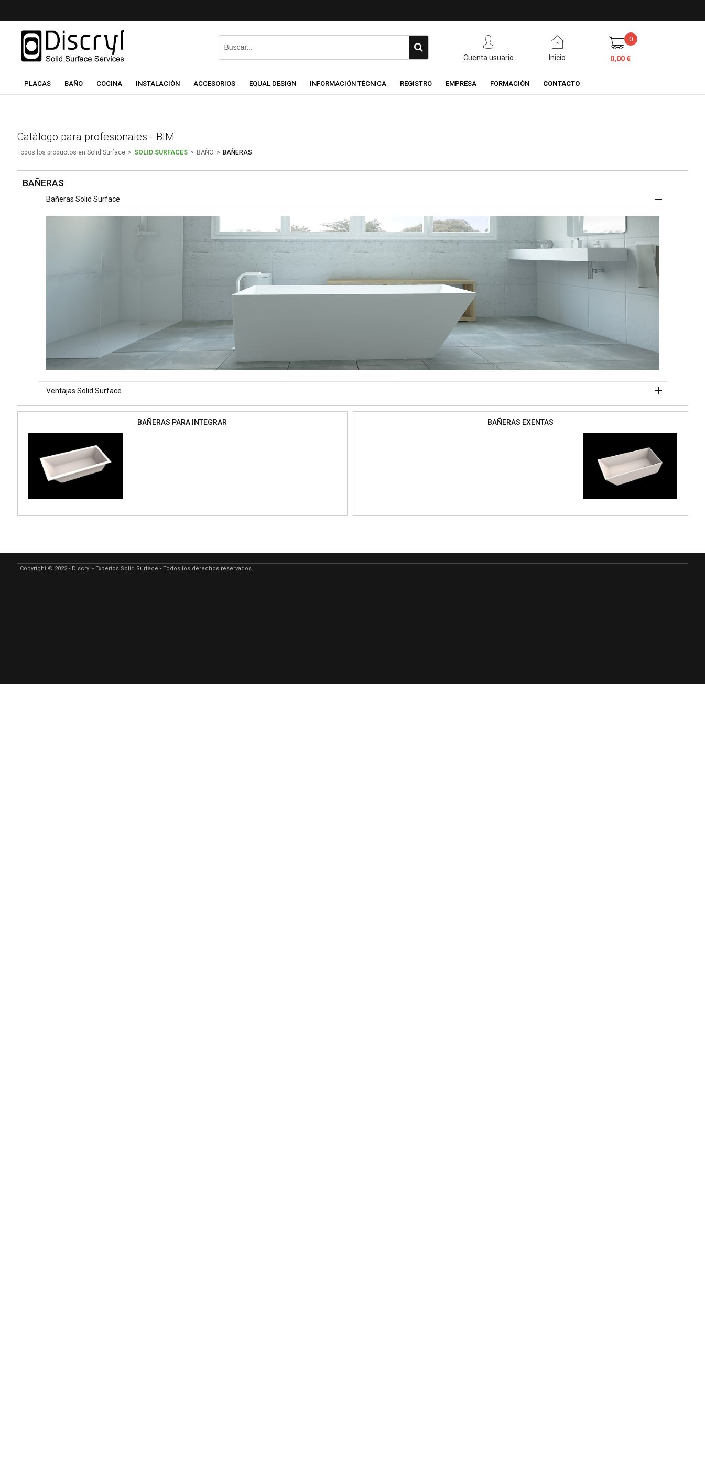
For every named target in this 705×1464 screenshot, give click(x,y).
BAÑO (73, 83)
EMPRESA (461, 83)
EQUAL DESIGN (272, 83)
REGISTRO (416, 83)
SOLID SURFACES (161, 152)
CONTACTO (561, 83)
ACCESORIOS (214, 83)
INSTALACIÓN (158, 83)
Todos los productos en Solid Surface (71, 152)
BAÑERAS (237, 152)
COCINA (109, 83)
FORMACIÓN (509, 83)
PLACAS (37, 83)
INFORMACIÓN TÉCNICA (348, 83)
